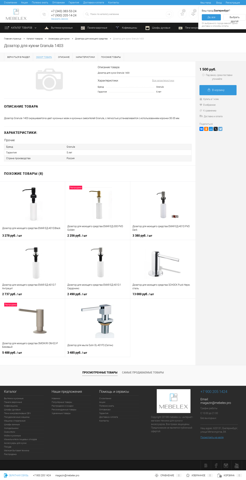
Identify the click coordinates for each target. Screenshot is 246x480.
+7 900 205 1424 (42, 475)
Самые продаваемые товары (143, 372)
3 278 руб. (12, 235)
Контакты (113, 2)
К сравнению (207, 110)
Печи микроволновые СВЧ (196, 27)
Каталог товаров (21, 27)
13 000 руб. (143, 294)
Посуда (7, 446)
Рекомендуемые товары (64, 409)
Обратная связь (16, 475)
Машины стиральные (14, 420)
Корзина (229, 475)
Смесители (9, 432)
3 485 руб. (77, 353)
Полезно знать (40, 2)
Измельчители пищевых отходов (20, 439)
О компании (10, 2)
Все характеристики (163, 80)
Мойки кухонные (12, 435)
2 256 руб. (77, 235)
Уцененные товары (61, 413)
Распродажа (10, 454)
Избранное (199, 475)
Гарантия (74, 2)
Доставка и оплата (93, 2)
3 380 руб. (142, 235)
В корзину (216, 90)
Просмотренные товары (99, 372)
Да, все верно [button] (211, 18)
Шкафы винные (12, 424)
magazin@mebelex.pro (215, 403)
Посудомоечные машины (17, 417)
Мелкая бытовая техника (16, 450)
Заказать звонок (59, 19)
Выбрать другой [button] (235, 18)
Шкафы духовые (157, 28)
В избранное (207, 104)
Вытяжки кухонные (59, 27)
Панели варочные (94, 28)
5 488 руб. (12, 353)
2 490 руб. (77, 294)
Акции (24, 2)
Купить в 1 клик (209, 99)
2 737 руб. (12, 294)
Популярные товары (62, 402)
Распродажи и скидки (62, 406)
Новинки (56, 398)
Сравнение (168, 475)
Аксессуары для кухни (15, 443)
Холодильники (11, 428)
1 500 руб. (207, 69)
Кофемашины (126, 28)
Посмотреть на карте (212, 437)
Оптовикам (58, 2)
